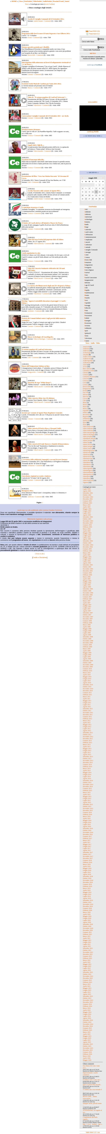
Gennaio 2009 (87, 645)
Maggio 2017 (87, 844)
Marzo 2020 (86, 912)
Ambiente (31, 311)
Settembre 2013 (88, 757)
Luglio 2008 (87, 633)
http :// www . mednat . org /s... (93, 1124)
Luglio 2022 (87, 968)
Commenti (47, 21)
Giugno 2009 (87, 655)
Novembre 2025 (88, 1048)
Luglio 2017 (87, 848)
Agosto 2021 (87, 946)
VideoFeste (86, 454)
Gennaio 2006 (87, 573)
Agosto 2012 (87, 731)
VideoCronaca (87, 448)
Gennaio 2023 (87, 980)
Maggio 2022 (87, 964)
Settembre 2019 (88, 900)
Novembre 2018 (88, 880)
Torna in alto (40, 554)
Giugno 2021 (87, 942)
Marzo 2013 (86, 745)
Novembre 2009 (88, 665)
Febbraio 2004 (87, 527)
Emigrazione (32, 372)
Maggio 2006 (87, 581)
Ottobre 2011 (87, 711)
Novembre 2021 (88, 952)
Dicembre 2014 (88, 786)
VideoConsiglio (88, 446)
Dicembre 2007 (88, 619)
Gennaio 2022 (87, 956)
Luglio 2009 (87, 657)
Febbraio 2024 (87, 1006)
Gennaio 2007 (87, 597)
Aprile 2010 (86, 675)
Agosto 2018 (87, 874)
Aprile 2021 (86, 938)
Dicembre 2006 (88, 595)
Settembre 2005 (88, 565)
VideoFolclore (87, 456)
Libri (29, 182)
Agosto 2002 (87, 491)
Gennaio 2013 (87, 741)
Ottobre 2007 (87, 615)
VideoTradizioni (88, 480)
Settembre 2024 (88, 1020)
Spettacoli (86, 420)
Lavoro (85, 399)
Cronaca (30, 135)
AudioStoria (87, 363)
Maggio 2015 (87, 796)
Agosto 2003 (87, 515)
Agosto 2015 (87, 802)
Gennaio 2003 (87, 501)
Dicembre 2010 (88, 691)
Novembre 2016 (88, 832)
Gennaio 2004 (87, 525)
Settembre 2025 (88, 1044)
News (21, 1)
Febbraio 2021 (87, 934)
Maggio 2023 (87, 988)
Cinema (85, 373)
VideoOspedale (87, 468)
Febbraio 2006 (87, 575)
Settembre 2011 (88, 709)
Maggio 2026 (87, 1060)
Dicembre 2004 (88, 547)
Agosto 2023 (87, 994)
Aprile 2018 (86, 866)
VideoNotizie (37, 1)
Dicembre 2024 (88, 1026)
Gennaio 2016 (87, 812)
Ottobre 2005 (87, 567)
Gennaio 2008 (87, 621)
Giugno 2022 (87, 966)
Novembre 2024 (88, 1024)
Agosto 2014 (87, 778)
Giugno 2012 (87, 727)
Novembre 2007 (88, 617)
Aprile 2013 (86, 747)
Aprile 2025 (86, 1034)
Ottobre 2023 (87, 998)
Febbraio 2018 (87, 862)
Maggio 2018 (87, 868)
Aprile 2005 (86, 555)
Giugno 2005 (87, 559)
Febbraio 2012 (87, 719)
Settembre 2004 (88, 541)
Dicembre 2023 (88, 1002)
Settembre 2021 (88, 948)
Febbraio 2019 (87, 886)
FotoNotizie (28, 1)
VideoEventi (87, 452)
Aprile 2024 (86, 1010)
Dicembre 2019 (88, 906)
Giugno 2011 (87, 703)
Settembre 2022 (88, 972)
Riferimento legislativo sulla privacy (39, 519)
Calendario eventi (88, 371)
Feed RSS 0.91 (93, 31)
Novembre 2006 (88, 593)
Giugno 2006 (87, 583)
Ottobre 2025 (87, 1046)
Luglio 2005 (87, 561)
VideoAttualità (38, 151)
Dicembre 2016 (88, 834)
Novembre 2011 (88, 713)
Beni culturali (87, 369)
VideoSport (86, 476)
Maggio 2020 (87, 916)
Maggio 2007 (87, 605)
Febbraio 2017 (87, 838)
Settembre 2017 (88, 852)
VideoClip (86, 442)
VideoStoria (37, 105)
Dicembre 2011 (88, 715)
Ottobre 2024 (87, 1022)
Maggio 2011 (87, 701)
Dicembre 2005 (88, 571)
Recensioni (86, 414)
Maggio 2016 (87, 820)
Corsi (84, 383)
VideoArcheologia (39, 339)
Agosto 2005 (87, 563)
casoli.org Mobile (93, 132)
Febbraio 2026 (87, 1054)
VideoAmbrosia (39, 243)
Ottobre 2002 (87, 495)
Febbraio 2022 (87, 958)
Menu (85, 403)
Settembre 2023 (88, 996)
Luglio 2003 (87, 513)
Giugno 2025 (87, 1038)
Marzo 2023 (86, 984)
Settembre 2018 (88, 876)
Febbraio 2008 (87, 623)
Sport (84, 422)
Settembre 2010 (88, 685)
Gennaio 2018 (87, 860)
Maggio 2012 (87, 725)
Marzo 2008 (86, 625)
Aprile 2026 (86, 1058)
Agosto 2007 (87, 611)
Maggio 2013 (87, 749)
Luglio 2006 (87, 585)
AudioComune (38, 21)
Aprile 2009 (86, 651)
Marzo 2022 (86, 960)
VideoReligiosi (87, 470)
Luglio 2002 (87, 489)
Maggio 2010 (87, 677)
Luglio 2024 (87, 1016)
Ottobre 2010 (87, 687)
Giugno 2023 (87, 990)
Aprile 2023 (86, 986)
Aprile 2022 (86, 962)
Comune (30, 74)
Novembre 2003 (88, 521)
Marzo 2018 (86, 864)
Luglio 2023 (87, 992)
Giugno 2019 (87, 894)
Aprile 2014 (86, 770)
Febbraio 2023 (87, 982)
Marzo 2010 (86, 673)
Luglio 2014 (87, 776)
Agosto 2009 (87, 659)
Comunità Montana (89, 377)
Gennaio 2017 (87, 836)
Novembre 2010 (88, 689)
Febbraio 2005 (87, 551)
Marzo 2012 (86, 721)
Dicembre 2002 (88, 499)
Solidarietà (31, 465)
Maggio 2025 (87, 1036)
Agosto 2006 (87, 587)
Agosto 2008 (87, 635)
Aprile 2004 (86, 531)
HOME (14, 1)
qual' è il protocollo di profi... (92, 1085)
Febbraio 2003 (87, 503)
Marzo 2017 (86, 840)
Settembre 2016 (88, 828)
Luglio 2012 (87, 729)
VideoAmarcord (88, 426)
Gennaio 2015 (87, 788)
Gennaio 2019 (87, 884)
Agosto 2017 (87, 850)
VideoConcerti (38, 278)
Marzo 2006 (86, 577)
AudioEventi (87, 359)
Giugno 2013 (87, 751)
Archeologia (87, 353)
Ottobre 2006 (87, 591)
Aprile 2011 (86, 699)
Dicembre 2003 (88, 523)
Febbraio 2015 (87, 790)
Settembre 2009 (88, 661)
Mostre (85, 405)
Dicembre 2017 (88, 858)
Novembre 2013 (88, 761)
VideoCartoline (87, 440)
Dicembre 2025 (88, 1050)
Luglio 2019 (87, 896)
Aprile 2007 (86, 603)
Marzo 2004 (86, 529)
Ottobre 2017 (87, 854)
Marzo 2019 (86, 888)
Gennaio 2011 (87, 693)
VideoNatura (87, 466)
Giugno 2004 (87, 535)
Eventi (30, 37)
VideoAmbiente (88, 428)
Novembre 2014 (88, 784)
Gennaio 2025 (87, 1028)
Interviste (86, 397)
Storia (85, 424)
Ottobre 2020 (87, 926)
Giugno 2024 (87, 1014)
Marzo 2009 (86, 649)
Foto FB (85, 393)
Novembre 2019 (88, 904)
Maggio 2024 (87, 1012)
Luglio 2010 (87, 681)
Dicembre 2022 (88, 978)
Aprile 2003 (86, 507)
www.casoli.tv (92, 102)
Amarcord (86, 347)
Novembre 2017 (88, 856)
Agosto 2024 (87, 1018)
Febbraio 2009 (87, 647)
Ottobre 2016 (87, 830)
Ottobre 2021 (87, 950)
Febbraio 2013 (87, 743)
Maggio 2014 (87, 772)
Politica (85, 413)
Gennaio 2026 (87, 1052)
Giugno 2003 (87, 511)
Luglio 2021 (87, 944)
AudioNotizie (47, 1)
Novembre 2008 (88, 641)
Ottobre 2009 (87, 663)
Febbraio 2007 (87, 599)
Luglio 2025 (87, 1040)
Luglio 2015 (87, 800)
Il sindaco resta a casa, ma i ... (92, 1080)
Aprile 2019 (86, 890)
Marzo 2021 (86, 936)
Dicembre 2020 (88, 930)
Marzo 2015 (86, 792)
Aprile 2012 (86, 723)
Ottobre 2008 (87, 639)
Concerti (85, 379)
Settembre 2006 (88, 589)
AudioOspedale (88, 361)
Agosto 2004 (87, 539)
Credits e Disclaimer (40, 557)
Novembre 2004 (88, 545)
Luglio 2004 (87, 537)
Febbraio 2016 (87, 814)
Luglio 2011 (87, 705)
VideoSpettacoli (88, 474)
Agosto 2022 (87, 970)
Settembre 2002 (88, 493)
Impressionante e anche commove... (90, 1074)
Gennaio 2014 (87, 764)
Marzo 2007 (86, 601)
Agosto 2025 (87, 1042)
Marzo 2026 (86, 1056)
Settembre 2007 (88, 613)
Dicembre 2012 (88, 739)
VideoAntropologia (89, 432)
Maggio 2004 (87, 533)
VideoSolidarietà (88, 472)
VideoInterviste (88, 458)
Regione (85, 416)
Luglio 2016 (87, 824)
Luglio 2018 (87, 872)
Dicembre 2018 (88, 882)
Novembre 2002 (88, 497)
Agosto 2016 (87, 826)
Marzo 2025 (86, 1032)
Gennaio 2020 (87, 908)
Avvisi (85, 367)
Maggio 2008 (87, 629)
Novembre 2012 (88, 737)
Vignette (85, 482)
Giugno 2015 (87, 798)
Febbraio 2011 (87, 695)
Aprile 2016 (86, 818)
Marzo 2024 (86, 1008)
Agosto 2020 (87, 922)
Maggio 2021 (87, 940)
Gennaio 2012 (87, 717)
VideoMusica (87, 464)
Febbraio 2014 (87, 766)
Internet (85, 395)
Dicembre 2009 (88, 667)
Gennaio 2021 (87, 932)
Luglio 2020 (87, 920)
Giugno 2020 (87, 918)
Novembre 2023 (88, 1000)
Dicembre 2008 (88, 643)
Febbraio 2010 (87, 671)
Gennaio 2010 (87, 669)
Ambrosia (31, 497)
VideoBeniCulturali (89, 438)
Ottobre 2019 (87, 902)
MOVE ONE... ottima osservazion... (90, 1097)
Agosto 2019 (87, 898)
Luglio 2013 (87, 753)
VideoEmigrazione (89, 450)
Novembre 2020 (88, 928)
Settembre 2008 (88, 637)
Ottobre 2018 (87, 878)
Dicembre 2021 (88, 954)
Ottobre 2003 (87, 519)
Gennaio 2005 (87, 549)
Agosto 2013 (87, 755)
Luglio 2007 (87, 609)
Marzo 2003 (86, 505)
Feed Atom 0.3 (92, 34)
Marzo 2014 (86, 768)
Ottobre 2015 (87, 806)
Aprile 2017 (86, 842)
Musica (30, 88)
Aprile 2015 (86, 794)
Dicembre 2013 (88, 762)
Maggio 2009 (87, 653)
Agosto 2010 (87, 683)
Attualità (85, 355)
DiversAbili (31, 55)
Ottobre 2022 (87, 974)
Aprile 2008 (86, 627)
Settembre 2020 (88, 924)
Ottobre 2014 (87, 782)
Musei (85, 407)
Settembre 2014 (88, 780)
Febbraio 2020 (87, 910)
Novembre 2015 (88, 808)
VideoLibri (86, 460)
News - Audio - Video (93, 343)
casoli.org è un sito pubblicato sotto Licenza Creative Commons (39, 510)
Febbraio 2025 (87, 1030)
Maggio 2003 (87, 509)
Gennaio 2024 (87, 1004)
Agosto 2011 (87, 707)
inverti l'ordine (49, 4)
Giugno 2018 (87, 870)
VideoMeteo (87, 462)
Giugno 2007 (87, 607)
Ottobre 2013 (87, 759)
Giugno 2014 (87, 774)
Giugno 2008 (87, 631)
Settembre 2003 (88, 517)
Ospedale (86, 411)
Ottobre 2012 (87, 735)
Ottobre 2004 (87, 543)
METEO (93, 53)
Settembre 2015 (88, 804)
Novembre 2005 (88, 569)
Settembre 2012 (88, 733)
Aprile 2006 (86, 579)
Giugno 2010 (87, 679)
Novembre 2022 (88, 976)
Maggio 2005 (87, 557)
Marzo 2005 (86, 553)
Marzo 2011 (86, 697)
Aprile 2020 (86, 914)
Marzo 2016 (86, 816)
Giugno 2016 (87, 822)
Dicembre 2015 (88, 810)
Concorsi (86, 381)
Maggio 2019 (87, 892)
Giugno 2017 (87, 846)
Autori (67, 1)
